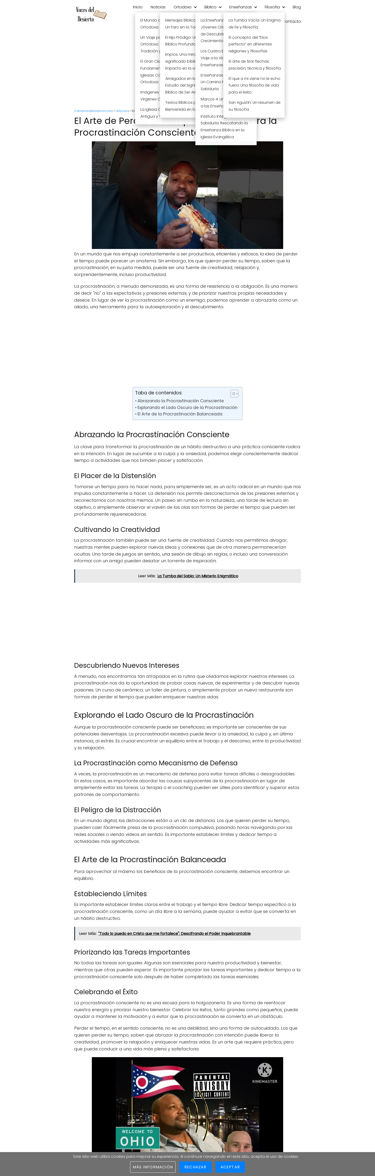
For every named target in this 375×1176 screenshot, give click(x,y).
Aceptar (230, 1167)
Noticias (158, 7)
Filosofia (272, 7)
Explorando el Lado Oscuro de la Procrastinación (187, 407)
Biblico (210, 7)
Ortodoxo (183, 7)
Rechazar (195, 1167)
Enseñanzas (240, 7)
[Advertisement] (187, 69)
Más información (153, 1167)
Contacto (291, 21)
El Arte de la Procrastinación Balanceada (180, 414)
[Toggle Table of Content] (232, 394)
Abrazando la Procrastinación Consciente (181, 401)
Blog (297, 7)
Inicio (138, 7)
